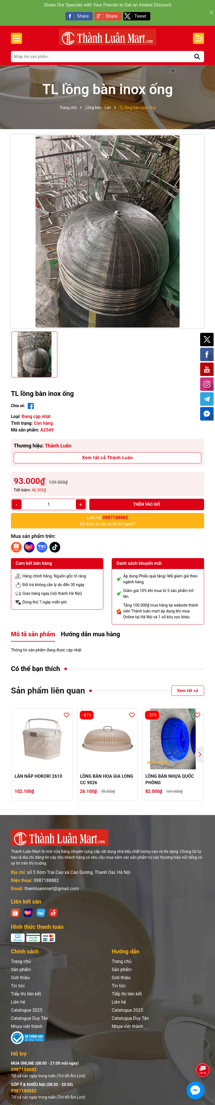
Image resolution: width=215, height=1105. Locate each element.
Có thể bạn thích (35, 664)
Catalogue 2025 (26, 1005)
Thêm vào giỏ (146, 499)
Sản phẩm (21, 964)
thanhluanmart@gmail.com (51, 883)
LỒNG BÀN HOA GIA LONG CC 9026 (106, 774)
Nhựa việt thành (27, 1021)
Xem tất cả (187, 685)
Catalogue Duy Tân (29, 1013)
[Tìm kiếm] (197, 51)
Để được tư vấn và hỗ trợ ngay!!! (107, 515)
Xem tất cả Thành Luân (107, 452)
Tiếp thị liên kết (26, 989)
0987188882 (46, 875)
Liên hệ (18, 997)
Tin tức (18, 980)
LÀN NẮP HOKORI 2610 (38, 771)
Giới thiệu (20, 972)
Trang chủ (21, 956)
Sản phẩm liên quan (48, 685)
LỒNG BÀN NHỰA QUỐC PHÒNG (169, 774)
